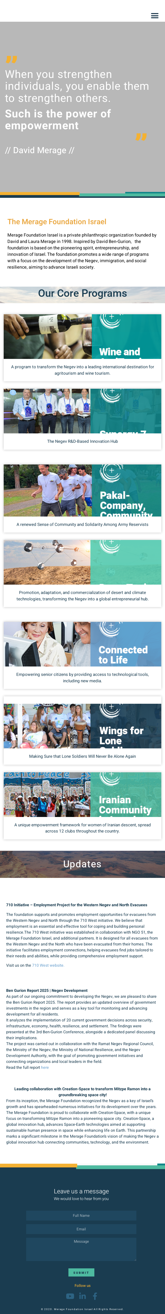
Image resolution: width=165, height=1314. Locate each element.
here (45, 1068)
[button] (155, 16)
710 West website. (48, 965)
